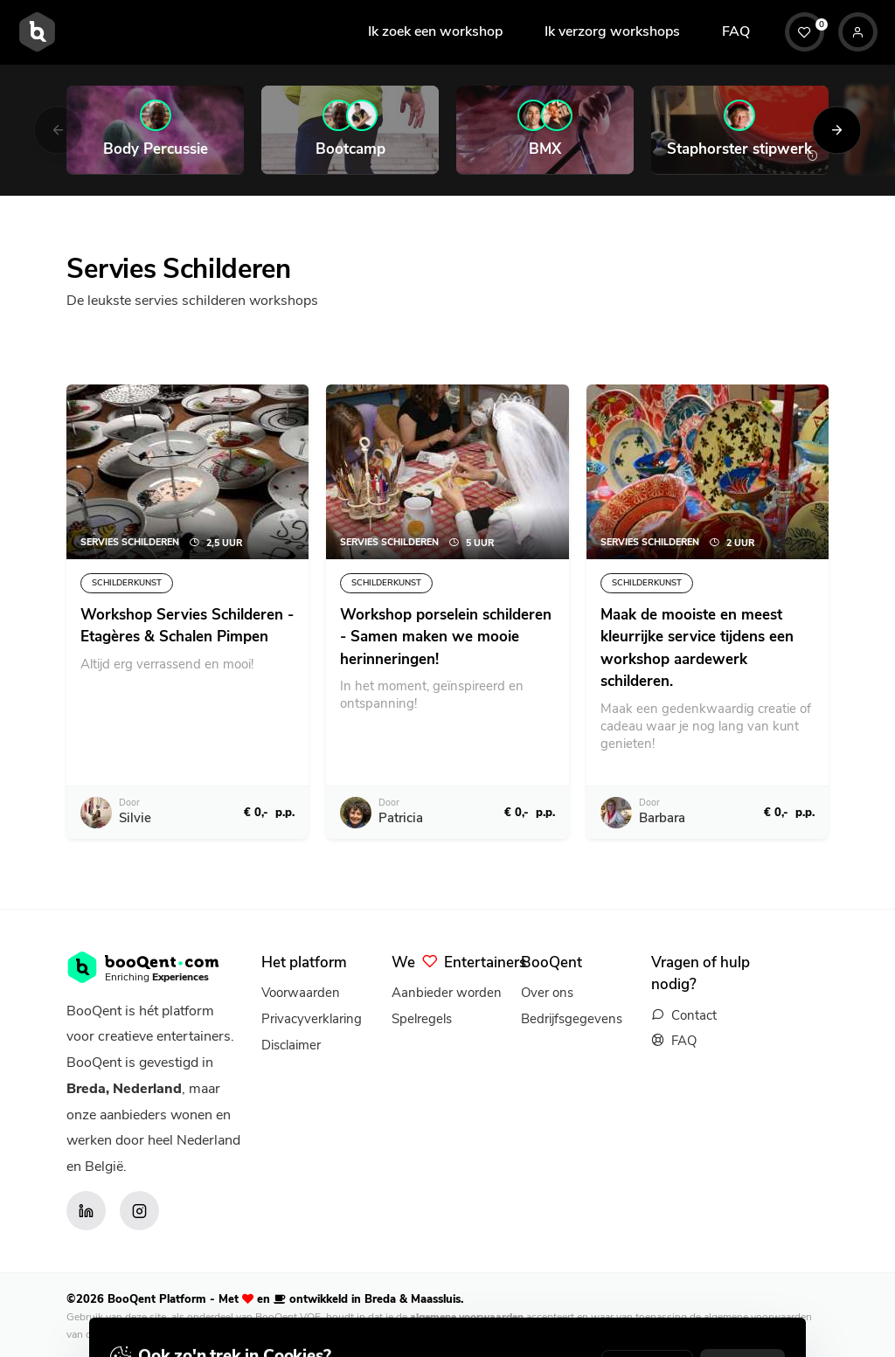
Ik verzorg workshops (612, 31)
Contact (694, 1015)
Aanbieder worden (447, 992)
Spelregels (422, 1019)
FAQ (736, 31)
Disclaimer (291, 1045)
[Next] (837, 130)
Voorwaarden (300, 992)
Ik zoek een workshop (435, 31)
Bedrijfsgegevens (571, 1019)
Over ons (547, 992)
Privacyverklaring (311, 1019)
